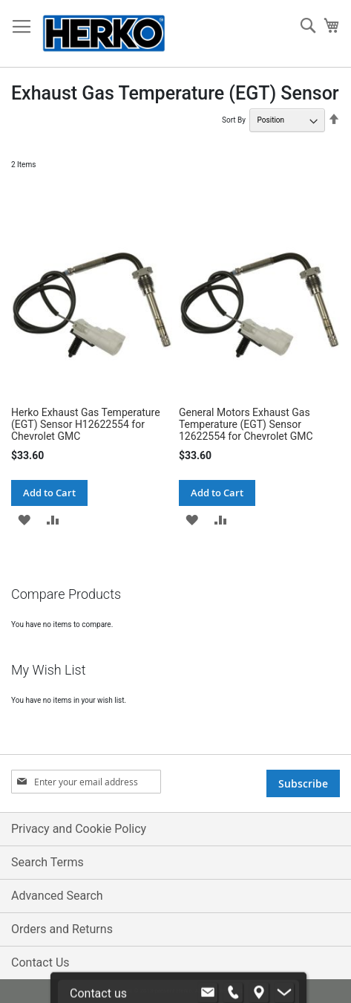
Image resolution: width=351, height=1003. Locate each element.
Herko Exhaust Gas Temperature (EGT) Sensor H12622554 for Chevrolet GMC (85, 424)
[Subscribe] (303, 783)
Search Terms (47, 862)
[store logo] (104, 33)
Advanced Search (57, 896)
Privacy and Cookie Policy (78, 829)
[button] (24, 519)
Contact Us (40, 962)
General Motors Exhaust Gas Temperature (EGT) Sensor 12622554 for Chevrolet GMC (246, 424)
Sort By (234, 120)
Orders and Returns (62, 929)
